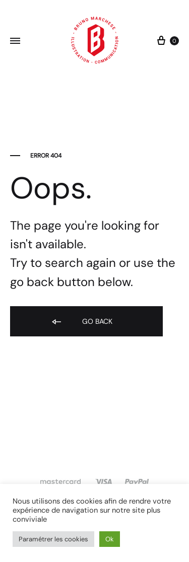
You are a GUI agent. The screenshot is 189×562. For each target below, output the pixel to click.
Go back (81, 322)
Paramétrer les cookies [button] (53, 539)
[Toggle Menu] (15, 41)
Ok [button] (109, 539)
